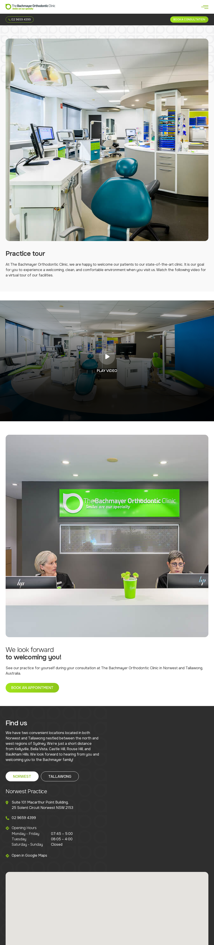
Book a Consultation (189, 19)
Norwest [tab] (22, 776)
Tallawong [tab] (59, 776)
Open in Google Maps (29, 855)
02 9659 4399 (20, 19)
